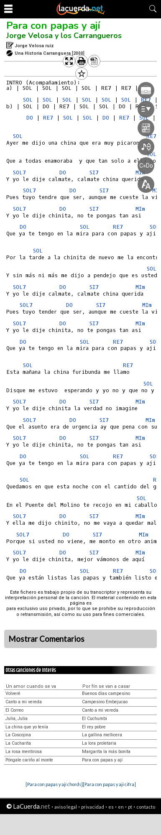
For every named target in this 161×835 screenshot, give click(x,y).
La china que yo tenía (26, 727)
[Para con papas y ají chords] (54, 784)
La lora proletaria (99, 743)
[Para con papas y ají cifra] (109, 784)
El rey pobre (94, 727)
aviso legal (65, 806)
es (111, 806)
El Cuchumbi (94, 718)
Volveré (12, 693)
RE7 (48, 117)
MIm (140, 287)
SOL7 (19, 172)
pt (130, 806)
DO (29, 117)
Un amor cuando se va (31, 686)
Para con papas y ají (53, 25)
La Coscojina (18, 735)
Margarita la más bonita (106, 751)
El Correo (14, 710)
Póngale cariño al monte (29, 760)
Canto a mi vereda (23, 702)
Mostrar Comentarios (46, 638)
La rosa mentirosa (23, 751)
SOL (28, 99)
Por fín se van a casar (106, 686)
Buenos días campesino (106, 693)
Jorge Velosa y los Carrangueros (64, 36)
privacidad (92, 806)
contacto (145, 806)
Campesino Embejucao (105, 702)
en (121, 806)
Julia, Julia (16, 718)
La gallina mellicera (102, 735)
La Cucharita (18, 743)
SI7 (94, 287)
